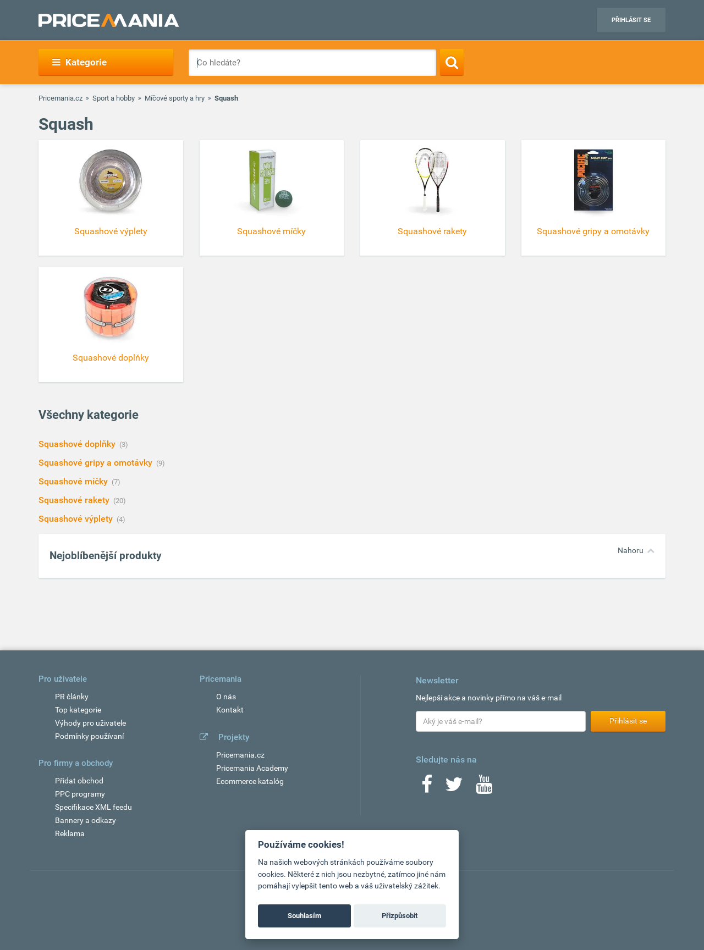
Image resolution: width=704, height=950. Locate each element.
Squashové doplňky (78, 444)
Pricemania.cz (60, 98)
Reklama (70, 833)
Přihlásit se (631, 20)
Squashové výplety (76, 518)
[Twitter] (454, 787)
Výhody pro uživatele (90, 723)
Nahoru (631, 550)
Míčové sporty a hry (175, 98)
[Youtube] (484, 787)
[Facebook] (427, 787)
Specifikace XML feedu (93, 807)
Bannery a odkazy (85, 820)
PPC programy (80, 793)
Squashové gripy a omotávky (96, 462)
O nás (226, 696)
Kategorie (79, 62)
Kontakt (230, 709)
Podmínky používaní (89, 736)
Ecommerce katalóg (250, 781)
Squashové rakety (75, 500)
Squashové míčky (74, 481)
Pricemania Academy (252, 768)
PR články (72, 696)
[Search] (452, 62)
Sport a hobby (113, 98)
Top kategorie (78, 709)
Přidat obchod (79, 780)
